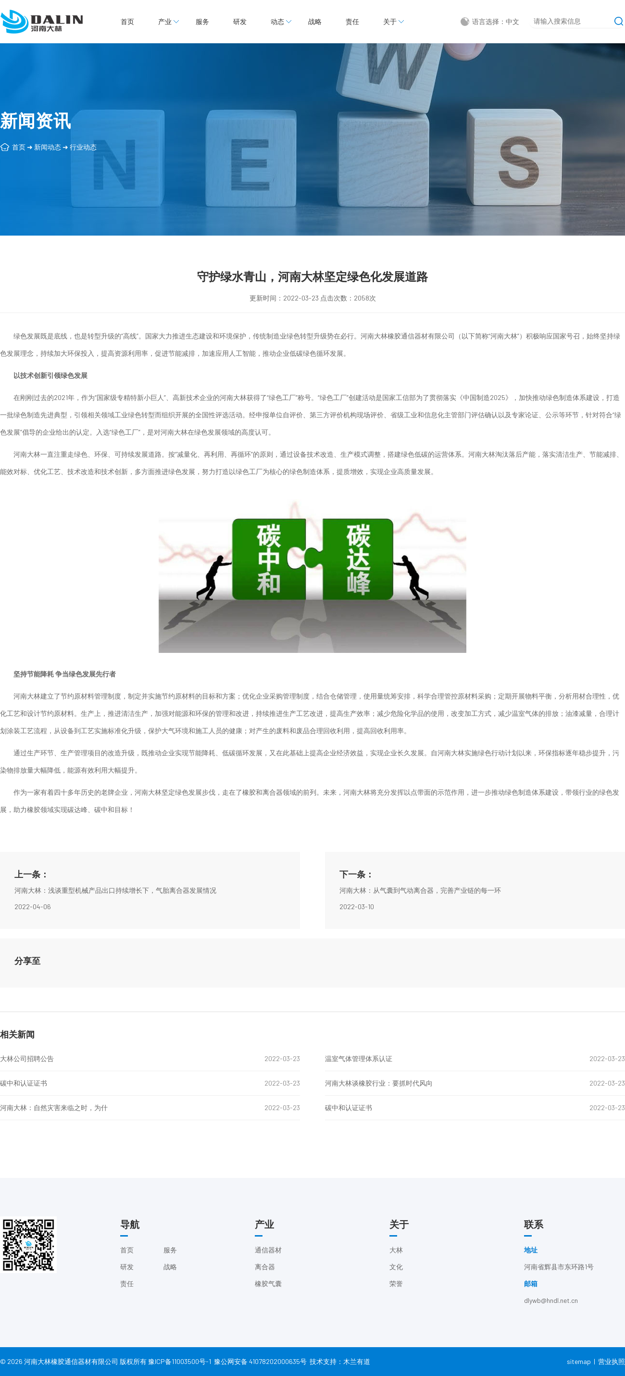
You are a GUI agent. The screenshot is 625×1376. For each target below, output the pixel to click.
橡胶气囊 (268, 1293)
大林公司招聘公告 (27, 1058)
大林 (396, 1260)
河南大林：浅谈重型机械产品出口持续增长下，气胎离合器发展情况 (115, 917)
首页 (127, 21)
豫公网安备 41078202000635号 (260, 1367)
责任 (352, 21)
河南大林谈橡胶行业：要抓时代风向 (379, 1083)
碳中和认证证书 (23, 1083)
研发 (240, 21)
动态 (277, 21)
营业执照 (611, 1367)
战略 (315, 21)
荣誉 (396, 1293)
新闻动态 (47, 147)
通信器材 (268, 1260)
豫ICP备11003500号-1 (179, 1367)
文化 (396, 1277)
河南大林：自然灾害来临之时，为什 (54, 1107)
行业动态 (83, 147)
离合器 (265, 1277)
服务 (202, 21)
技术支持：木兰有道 (340, 1367)
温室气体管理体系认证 (358, 1058)
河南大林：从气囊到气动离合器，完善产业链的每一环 (420, 917)
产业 (165, 21)
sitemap (579, 1367)
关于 (390, 21)
